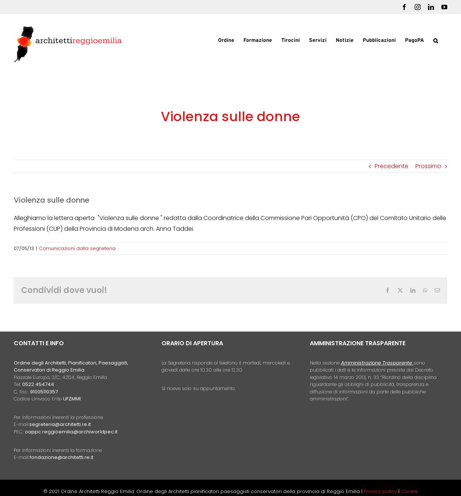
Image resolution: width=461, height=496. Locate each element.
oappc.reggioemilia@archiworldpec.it (71, 431)
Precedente (391, 166)
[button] (435, 40)
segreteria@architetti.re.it (60, 424)
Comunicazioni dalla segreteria (77, 248)
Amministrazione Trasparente (376, 362)
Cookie (409, 491)
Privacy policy (381, 491)
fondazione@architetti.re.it (61, 457)
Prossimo (428, 166)
